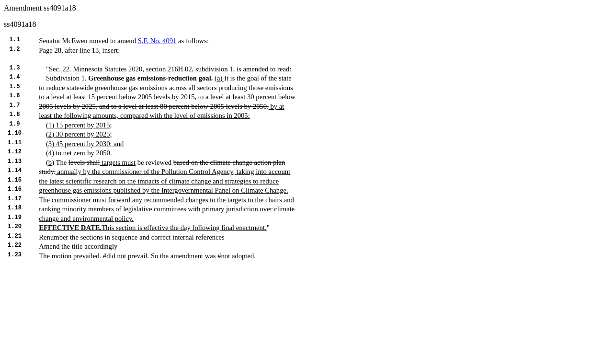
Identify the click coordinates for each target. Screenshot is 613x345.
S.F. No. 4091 (157, 41)
